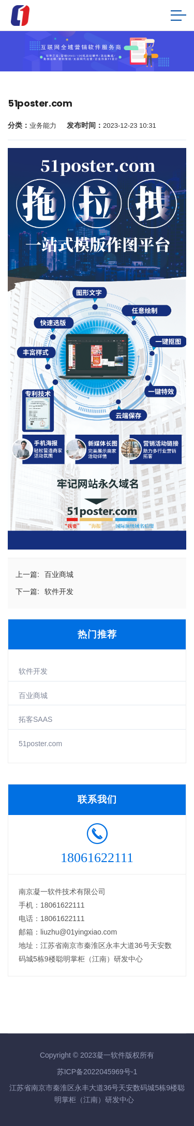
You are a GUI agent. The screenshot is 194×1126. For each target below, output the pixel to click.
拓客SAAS (35, 719)
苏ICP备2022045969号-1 (97, 1072)
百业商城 (33, 695)
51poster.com (40, 743)
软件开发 (33, 671)
